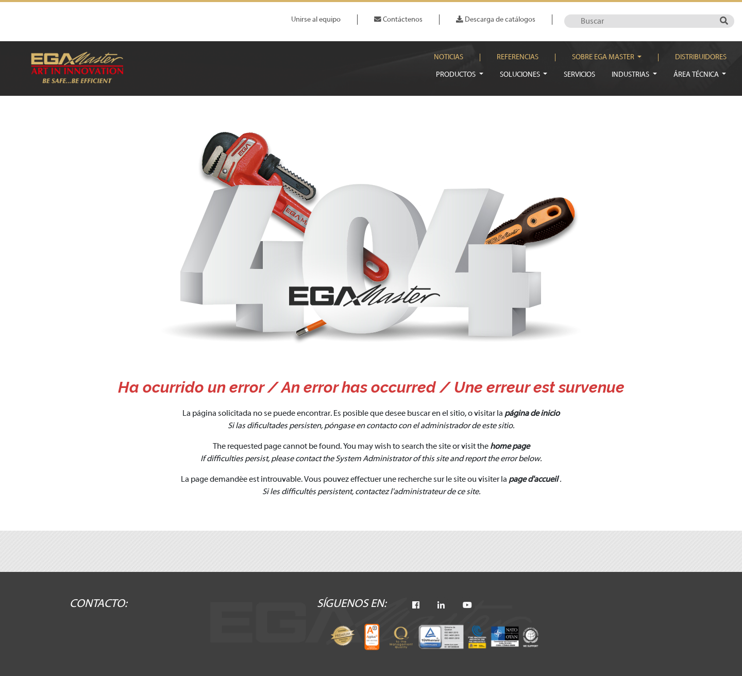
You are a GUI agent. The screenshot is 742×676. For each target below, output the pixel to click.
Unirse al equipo (316, 19)
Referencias (517, 57)
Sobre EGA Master (604, 57)
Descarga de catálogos (495, 19)
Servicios (579, 74)
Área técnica (696, 74)
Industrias (631, 74)
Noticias (448, 57)
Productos (456, 74)
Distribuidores (701, 57)
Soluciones (521, 74)
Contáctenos (398, 19)
